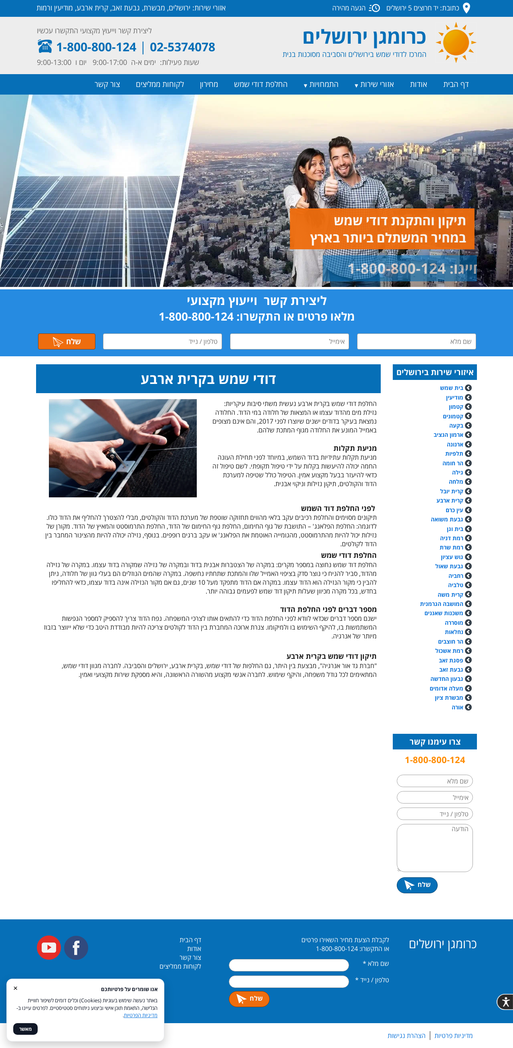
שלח (66, 341)
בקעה (456, 425)
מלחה (456, 481)
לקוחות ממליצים (160, 84)
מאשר (25, 1029)
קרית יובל (451, 491)
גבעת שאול (449, 566)
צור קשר (107, 84)
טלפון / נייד (372, 979)
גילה (457, 472)
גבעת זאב (451, 669)
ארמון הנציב (448, 434)
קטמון (456, 406)
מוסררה (454, 622)
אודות (418, 84)
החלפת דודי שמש (261, 84)
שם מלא (376, 963)
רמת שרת (451, 547)
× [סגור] (15, 987)
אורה (457, 707)
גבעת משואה (451, 519)
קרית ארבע (449, 500)
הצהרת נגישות (407, 1035)
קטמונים (453, 416)
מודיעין (454, 397)
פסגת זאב (451, 660)
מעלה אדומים (446, 688)
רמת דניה (451, 538)
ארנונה (455, 444)
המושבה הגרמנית (441, 604)
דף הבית (456, 84)
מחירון (209, 84)
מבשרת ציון (449, 697)
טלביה (455, 585)
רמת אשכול (453, 650)
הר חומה (452, 463)
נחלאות (454, 632)
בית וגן (455, 529)
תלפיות (454, 453)
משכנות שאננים (443, 613)
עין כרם (454, 510)
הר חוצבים (450, 641)
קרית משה (450, 594)
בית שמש (451, 388)
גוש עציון (452, 557)
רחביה (455, 576)
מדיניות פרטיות (453, 1035)
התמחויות (324, 84)
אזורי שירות (377, 84)
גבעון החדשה (446, 679)
